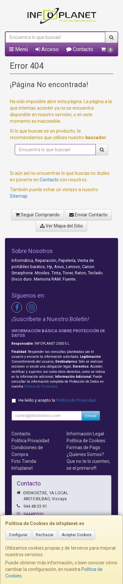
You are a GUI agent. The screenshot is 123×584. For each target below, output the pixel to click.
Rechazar (44, 535)
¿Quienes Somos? (85, 454)
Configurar (18, 535)
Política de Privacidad (40, 386)
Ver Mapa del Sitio (61, 225)
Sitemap (19, 196)
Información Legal (85, 433)
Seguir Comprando (37, 214)
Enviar (90, 415)
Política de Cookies (86, 440)
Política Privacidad (30, 440)
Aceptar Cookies (77, 535)
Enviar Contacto (88, 214)
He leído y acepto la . (57, 400)
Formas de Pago (83, 447)
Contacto (79, 49)
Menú (18, 49)
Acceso (47, 49)
